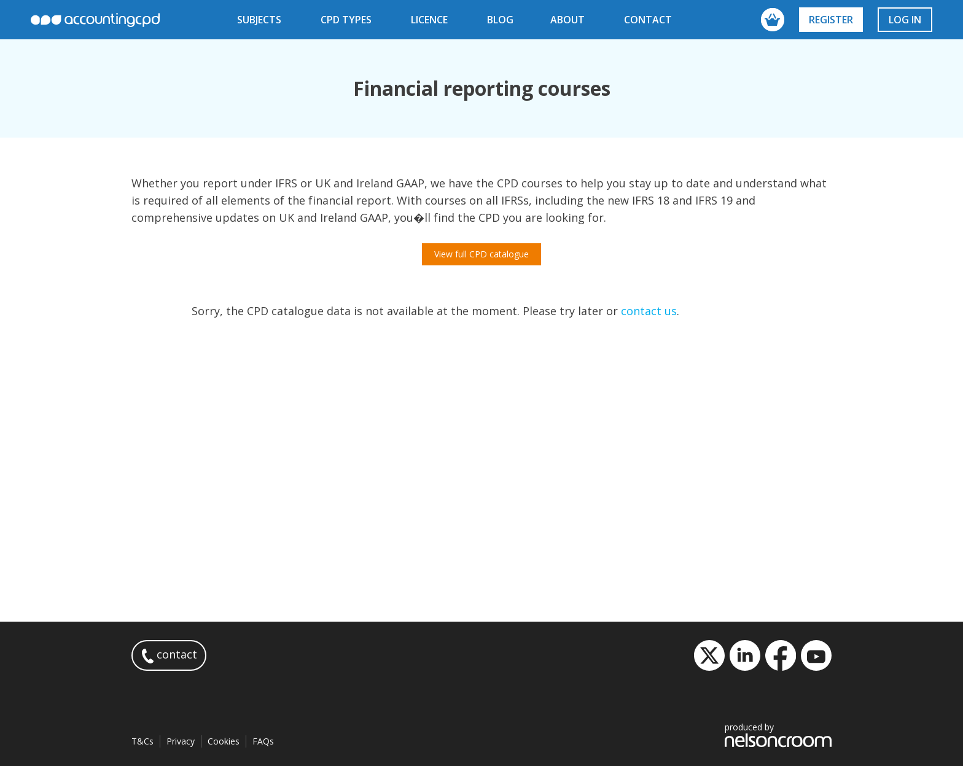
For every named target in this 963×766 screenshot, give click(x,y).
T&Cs (142, 741)
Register (831, 19)
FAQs (263, 741)
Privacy (180, 741)
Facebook (780, 655)
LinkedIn (745, 655)
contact (648, 19)
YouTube (816, 655)
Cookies (224, 741)
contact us (649, 310)
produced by (778, 734)
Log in (905, 19)
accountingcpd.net (95, 20)
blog (500, 19)
